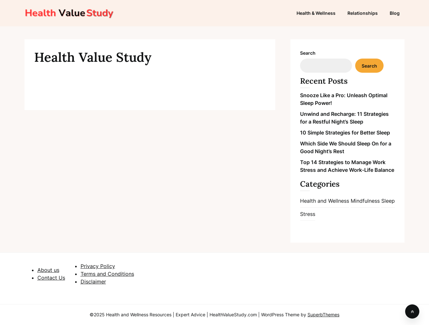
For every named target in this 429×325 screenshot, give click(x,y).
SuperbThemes (323, 314)
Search (308, 53)
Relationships (362, 13)
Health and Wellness (324, 201)
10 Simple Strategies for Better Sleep (345, 132)
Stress (307, 214)
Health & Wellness (316, 13)
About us (48, 270)
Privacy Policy (98, 266)
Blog (395, 13)
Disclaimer (93, 281)
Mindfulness (365, 201)
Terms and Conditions (107, 274)
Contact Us (51, 277)
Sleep (388, 201)
